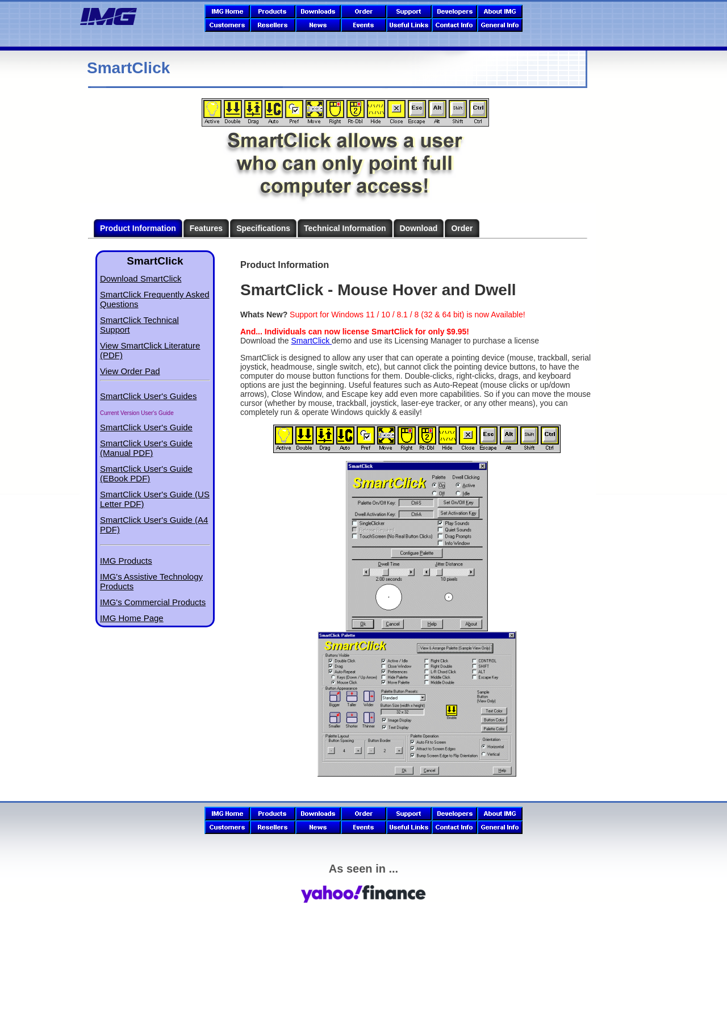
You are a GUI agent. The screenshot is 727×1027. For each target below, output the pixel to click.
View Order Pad (130, 371)
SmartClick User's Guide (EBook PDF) (146, 473)
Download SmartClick (140, 278)
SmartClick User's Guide (146, 427)
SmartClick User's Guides (148, 396)
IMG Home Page (132, 618)
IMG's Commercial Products (153, 602)
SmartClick (311, 340)
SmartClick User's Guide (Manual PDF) (146, 448)
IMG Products (126, 560)
